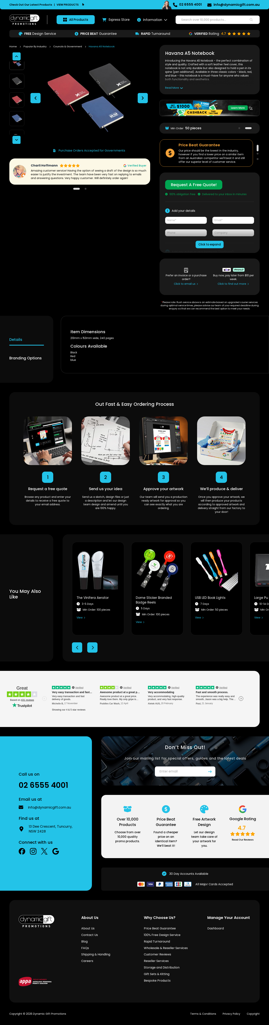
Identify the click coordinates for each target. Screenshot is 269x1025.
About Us (88, 928)
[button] (35, 91)
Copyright (253, 1014)
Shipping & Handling (95, 954)
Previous (77, 647)
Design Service (37, 33)
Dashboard (215, 928)
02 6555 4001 (190, 4)
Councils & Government (68, 46)
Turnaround (152, 33)
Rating (219, 33)
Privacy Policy (231, 1014)
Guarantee (96, 33)
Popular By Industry (35, 46)
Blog (84, 941)
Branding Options (25, 358)
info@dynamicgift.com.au (237, 4)
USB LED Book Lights (210, 597)
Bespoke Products (157, 980)
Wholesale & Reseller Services (166, 948)
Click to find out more (232, 284)
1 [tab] (239, 128)
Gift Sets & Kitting (156, 974)
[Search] (251, 20)
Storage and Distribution (162, 967)
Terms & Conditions (203, 1014)
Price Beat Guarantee (160, 928)
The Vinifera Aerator (93, 597)
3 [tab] (258, 159)
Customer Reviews (157, 954)
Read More (172, 88)
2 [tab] (248, 128)
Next (92, 647)
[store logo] (24, 19)
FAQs (85, 948)
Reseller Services (156, 961)
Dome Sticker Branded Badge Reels (154, 599)
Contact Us (89, 935)
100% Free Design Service (162, 935)
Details (15, 339)
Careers (87, 961)
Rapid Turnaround (157, 941)
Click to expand (209, 244)
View (80, 617)
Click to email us (184, 284)
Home (13, 46)
